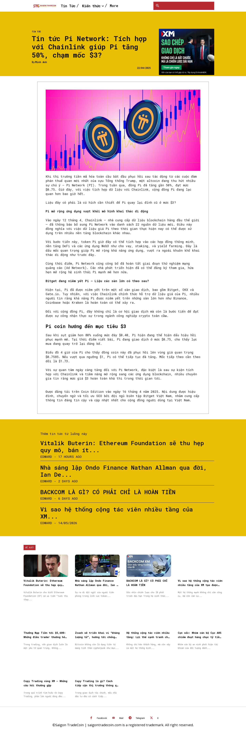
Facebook (102, 718)
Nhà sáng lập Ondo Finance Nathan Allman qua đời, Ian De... (123, 470)
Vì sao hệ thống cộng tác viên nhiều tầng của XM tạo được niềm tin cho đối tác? (200, 585)
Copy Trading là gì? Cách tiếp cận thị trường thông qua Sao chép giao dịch (97, 685)
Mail (121, 718)
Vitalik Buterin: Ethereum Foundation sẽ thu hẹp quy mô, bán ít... (122, 446)
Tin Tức (36, 31)
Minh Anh (41, 62)
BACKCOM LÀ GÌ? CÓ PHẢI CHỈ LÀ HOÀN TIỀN (107, 492)
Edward (46, 456)
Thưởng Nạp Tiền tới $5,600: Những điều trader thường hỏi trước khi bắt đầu (45, 637)
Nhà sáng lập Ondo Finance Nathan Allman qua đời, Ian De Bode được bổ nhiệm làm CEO (97, 585)
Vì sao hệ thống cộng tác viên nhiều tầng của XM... (116, 512)
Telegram (140, 718)
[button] (157, 6)
